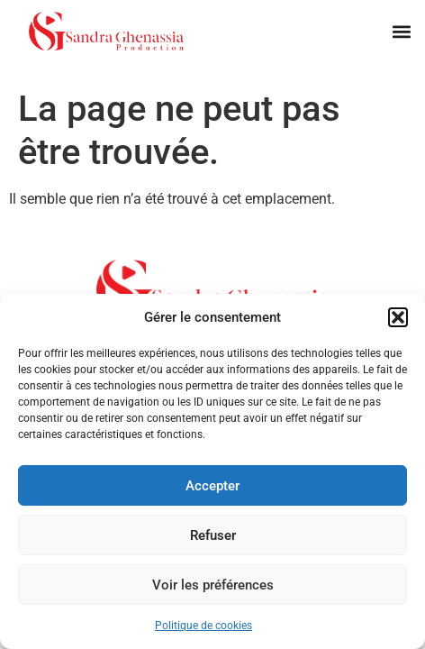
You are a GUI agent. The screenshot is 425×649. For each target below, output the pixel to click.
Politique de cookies (203, 625)
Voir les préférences (213, 585)
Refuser (213, 535)
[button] (398, 317)
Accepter (212, 486)
